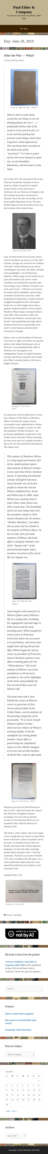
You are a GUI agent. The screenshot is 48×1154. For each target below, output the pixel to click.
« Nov (7, 1111)
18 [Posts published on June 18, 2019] (18, 1095)
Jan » (14, 1111)
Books (9, 915)
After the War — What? (19, 55)
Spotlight (17, 915)
